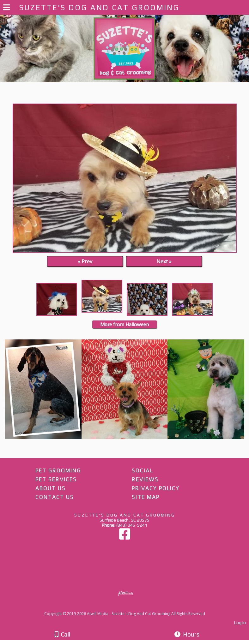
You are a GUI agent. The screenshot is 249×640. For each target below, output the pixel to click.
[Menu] (6, 8)
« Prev (85, 261)
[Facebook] (124, 537)
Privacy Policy (155, 488)
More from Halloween (124, 324)
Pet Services (56, 479)
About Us (50, 488)
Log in (240, 622)
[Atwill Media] (130, 606)
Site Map (146, 497)
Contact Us (54, 497)
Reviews (145, 479)
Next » (164, 261)
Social (142, 470)
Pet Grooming (58, 470)
